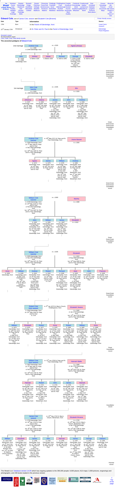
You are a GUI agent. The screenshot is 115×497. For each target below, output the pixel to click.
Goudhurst (68, 5)
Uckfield (28, 10)
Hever (52, 7)
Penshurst (44, 8)
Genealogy (103, 5)
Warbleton (52, 10)
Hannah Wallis (76, 361)
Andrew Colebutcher (33, 139)
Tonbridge (13, 14)
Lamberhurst (84, 7)
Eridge (29, 5)
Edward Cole (7, 18)
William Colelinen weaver (33, 361)
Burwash (28, 3)
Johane (34, 56)
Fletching (36, 5)
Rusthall (60, 8)
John (21, 56)
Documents (102, 8)
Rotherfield (52, 8)
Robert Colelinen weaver (33, 307)
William (62, 161)
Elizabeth (89, 56)
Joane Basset (76, 139)
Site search (110, 8)
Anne (7, 271)
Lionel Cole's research (103, 25)
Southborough (76, 8)
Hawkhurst (20, 7)
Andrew (82, 100)
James (54, 100)
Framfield (52, 5)
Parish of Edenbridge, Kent (44, 25)
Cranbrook (76, 3)
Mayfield (36, 8)
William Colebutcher (33, 199)
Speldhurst (84, 8)
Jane (75, 271)
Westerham (60, 10)
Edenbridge (20, 5)
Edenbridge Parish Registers (104, 29)
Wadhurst (37, 10)
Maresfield (28, 8)
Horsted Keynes (68, 7)
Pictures (102, 7)
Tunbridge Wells (21, 13)
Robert (48, 271)
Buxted (36, 3)
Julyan (48, 56)
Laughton (92, 8)
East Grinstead (92, 4)
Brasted (20, 3)
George (75, 56)
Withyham (76, 10)
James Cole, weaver (26, 19)
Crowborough (84, 3)
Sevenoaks (68, 10)
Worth (84, 10)
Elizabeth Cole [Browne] (47, 19)
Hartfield (12, 10)
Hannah (28, 383)
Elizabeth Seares (76, 307)
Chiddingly (52, 3)
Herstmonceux (45, 7)
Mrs (76, 88)
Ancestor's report (6, 35)
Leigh (13, 12)
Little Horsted (20, 9)
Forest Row (44, 5)
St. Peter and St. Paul (40, 29)
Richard (62, 56)
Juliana (41, 100)
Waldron (44, 10)
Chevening (44, 3)
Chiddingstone (60, 3)
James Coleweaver (33, 417)
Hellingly (36, 7)
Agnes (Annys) (76, 46)
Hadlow (84, 5)
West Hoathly (68, 13)
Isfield (76, 7)
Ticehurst (92, 10)
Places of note (110, 14)
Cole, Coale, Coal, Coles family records (13, 38)
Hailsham (92, 7)
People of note (110, 11)
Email (110, 7)
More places (92, 12)
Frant (60, 5)
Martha (76, 199)
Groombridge (76, 5)
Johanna (28, 100)
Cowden (68, 3)
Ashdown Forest (13, 4)
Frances (103, 271)
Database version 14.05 (22, 471)
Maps (103, 10)
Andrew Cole (33, 46)
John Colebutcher (33, 88)
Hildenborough (60, 7)
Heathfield (29, 7)
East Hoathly (13, 7)
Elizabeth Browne (76, 417)
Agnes (34, 161)
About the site (111, 4)
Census (103, 3)
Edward (102, 439)
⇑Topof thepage (112, 480)
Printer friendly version (104, 18)
